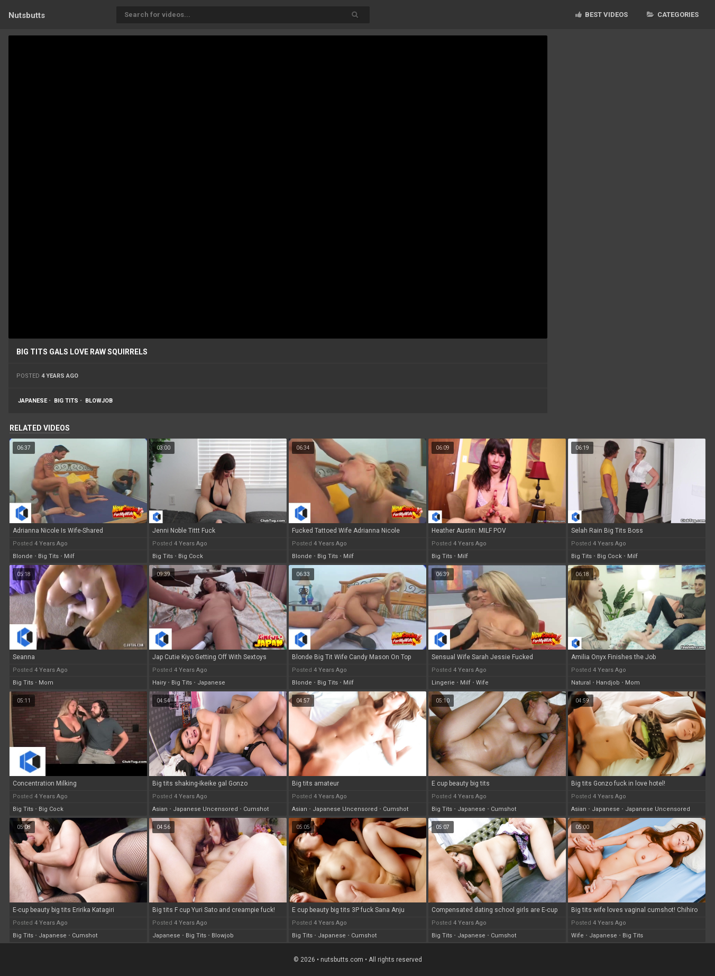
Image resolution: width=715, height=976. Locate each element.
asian (160, 809)
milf (69, 556)
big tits (66, 400)
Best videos (601, 15)
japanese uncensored (205, 809)
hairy (159, 682)
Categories (673, 15)
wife (482, 682)
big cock (190, 556)
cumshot (256, 809)
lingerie (443, 682)
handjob (608, 682)
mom (46, 682)
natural (581, 682)
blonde (23, 556)
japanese (32, 400)
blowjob (99, 400)
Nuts (26, 15)
